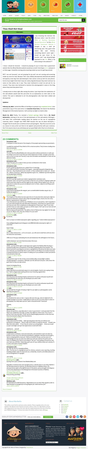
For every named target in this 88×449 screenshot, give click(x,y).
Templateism (29, 447)
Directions (59, 427)
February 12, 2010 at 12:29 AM (14, 193)
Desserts (48, 430)
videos (52, 436)
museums (52, 435)
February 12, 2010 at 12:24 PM (14, 308)
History (56, 435)
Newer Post (5, 133)
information (49, 432)
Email (64, 412)
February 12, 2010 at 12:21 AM (14, 187)
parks (59, 431)
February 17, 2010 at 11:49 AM (14, 345)
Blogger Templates (81, 447)
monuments (63, 435)
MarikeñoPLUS (79, 10)
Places (53, 10)
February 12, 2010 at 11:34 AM (14, 293)
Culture (59, 430)
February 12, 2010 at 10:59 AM (14, 273)
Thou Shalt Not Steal (13, 29)
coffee (55, 430)
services (47, 436)
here (46, 410)
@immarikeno (23, 21)
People (28, 10)
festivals (47, 435)
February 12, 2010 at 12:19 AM (14, 176)
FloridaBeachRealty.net (14, 373)
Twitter (65, 409)
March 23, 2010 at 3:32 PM (13, 371)
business (63, 430)
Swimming (63, 433)
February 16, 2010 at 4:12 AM (14, 330)
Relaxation (54, 431)
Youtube (65, 408)
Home (29, 133)
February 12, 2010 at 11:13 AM (14, 280)
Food (40, 10)
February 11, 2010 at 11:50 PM (14, 149)
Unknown (9, 195)
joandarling (10, 215)
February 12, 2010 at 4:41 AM (14, 255)
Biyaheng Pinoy (11, 360)
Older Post (54, 133)
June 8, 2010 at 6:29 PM (13, 386)
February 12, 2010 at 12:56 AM (14, 213)
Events (65, 10)
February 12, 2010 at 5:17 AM (14, 267)
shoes (50, 436)
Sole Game (69, 64)
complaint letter (46, 106)
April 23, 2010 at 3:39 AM (13, 379)
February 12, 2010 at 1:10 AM (14, 229)
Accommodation (50, 433)
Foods (53, 427)
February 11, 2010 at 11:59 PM (14, 164)
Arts (52, 430)
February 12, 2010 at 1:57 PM (14, 317)
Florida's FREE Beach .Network (15, 378)
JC (7, 231)
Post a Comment (7, 389)
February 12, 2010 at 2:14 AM (14, 242)
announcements (27, 32)
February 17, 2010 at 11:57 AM (14, 358)
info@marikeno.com (25, 19)
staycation (63, 431)
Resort (58, 433)
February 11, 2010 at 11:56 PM (14, 159)
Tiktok (65, 411)
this (46, 59)
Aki (7, 288)
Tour (59, 435)
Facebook (65, 404)
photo (46, 68)
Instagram (65, 406)
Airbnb (55, 433)
